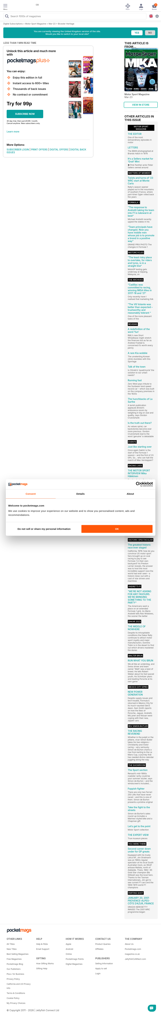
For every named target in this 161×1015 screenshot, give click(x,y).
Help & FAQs (42, 944)
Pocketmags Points (75, 959)
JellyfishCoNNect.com (135, 959)
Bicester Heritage (66, 23)
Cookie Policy (13, 998)
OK (117, 528)
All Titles (11, 944)
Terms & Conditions (16, 993)
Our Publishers (13, 969)
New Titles (12, 949)
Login (97, 973)
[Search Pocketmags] (7, 16)
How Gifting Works (45, 963)
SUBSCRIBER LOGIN (18, 149)
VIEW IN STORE (141, 104)
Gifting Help (41, 968)
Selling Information (104, 963)
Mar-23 (52, 23)
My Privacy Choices (16, 1003)
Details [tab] (80, 493)
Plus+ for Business (15, 974)
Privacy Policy (13, 979)
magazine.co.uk (132, 954)
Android (69, 949)
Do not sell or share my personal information (44, 528)
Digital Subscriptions (13, 23)
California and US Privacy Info (19, 986)
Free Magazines (14, 959)
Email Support (42, 949)
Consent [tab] (31, 493)
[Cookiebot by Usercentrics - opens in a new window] (138, 484)
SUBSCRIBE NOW (25, 113)
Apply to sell (101, 968)
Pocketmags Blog (15, 964)
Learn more (13, 131)
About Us (129, 944)
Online (69, 954)
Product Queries (102, 944)
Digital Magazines (74, 964)
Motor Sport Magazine (35, 23)
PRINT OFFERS (39, 149)
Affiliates (99, 949)
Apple (68, 944)
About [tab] (130, 493)
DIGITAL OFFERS (59, 149)
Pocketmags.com (133, 949)
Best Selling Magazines (17, 954)
